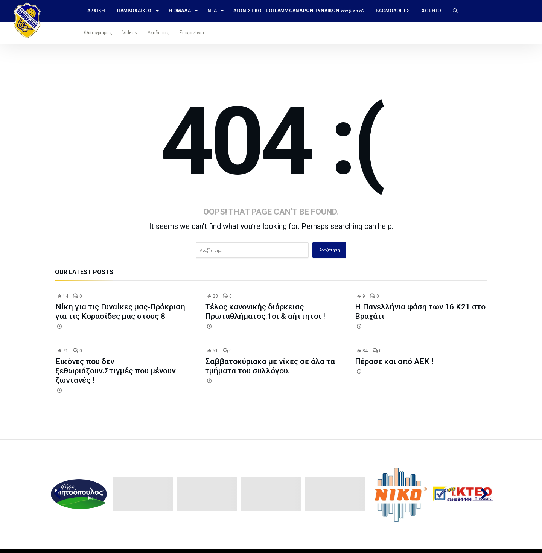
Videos (129, 32)
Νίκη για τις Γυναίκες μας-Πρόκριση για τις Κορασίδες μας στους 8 (120, 311)
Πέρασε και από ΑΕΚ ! (394, 361)
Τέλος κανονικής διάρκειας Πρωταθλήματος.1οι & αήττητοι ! (265, 311)
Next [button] (481, 494)
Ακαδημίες (158, 32)
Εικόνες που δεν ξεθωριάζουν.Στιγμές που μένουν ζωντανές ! (115, 371)
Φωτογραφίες (98, 32)
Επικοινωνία (192, 32)
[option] (79, 494)
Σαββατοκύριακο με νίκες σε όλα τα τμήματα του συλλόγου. (270, 366)
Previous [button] (61, 494)
